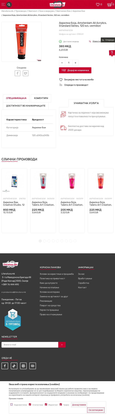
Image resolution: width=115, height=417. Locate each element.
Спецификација (16, 98)
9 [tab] (75, 241)
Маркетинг (53, 405)
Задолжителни (20, 405)
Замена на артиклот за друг (54, 296)
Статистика (37, 405)
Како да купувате (49, 283)
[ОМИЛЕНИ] (98, 4)
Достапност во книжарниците (25, 105)
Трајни (66, 405)
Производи (20, 11)
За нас (81, 274)
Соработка (83, 283)
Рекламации (46, 301)
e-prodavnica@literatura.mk (13, 292)
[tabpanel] (14, 200)
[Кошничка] (110, 4)
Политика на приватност (52, 278)
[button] (86, 80)
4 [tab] (53, 241)
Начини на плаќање (49, 287)
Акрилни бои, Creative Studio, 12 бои (14, 205)
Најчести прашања (49, 310)
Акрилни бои (79, 11)
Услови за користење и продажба (57, 274)
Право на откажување (51, 314)
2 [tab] (44, 241)
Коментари (41, 98)
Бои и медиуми (47, 11)
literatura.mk (7, 11)
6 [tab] (61, 241)
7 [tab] (66, 241)
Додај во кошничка (78, 70)
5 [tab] (57, 241)
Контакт (82, 287)
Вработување (85, 278)
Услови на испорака (50, 292)
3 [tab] (48, 241)
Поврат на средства (50, 305)
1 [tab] (40, 241)
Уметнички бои (63, 11)
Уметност (32, 11)
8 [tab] (70, 241)
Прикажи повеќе (16, 398)
